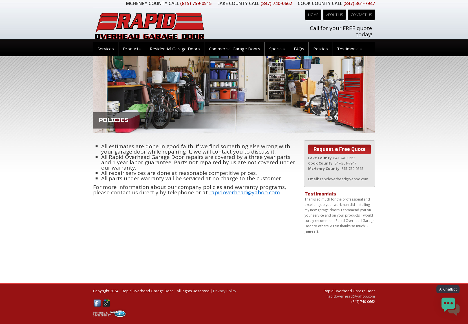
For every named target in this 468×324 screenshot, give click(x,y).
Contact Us (361, 14)
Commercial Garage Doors (234, 48)
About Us (334, 14)
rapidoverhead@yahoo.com (244, 192)
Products (132, 48)
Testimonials (349, 48)
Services (106, 48)
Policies (320, 48)
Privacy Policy (224, 290)
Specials (277, 48)
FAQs (299, 48)
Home (313, 14)
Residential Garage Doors (175, 48)
